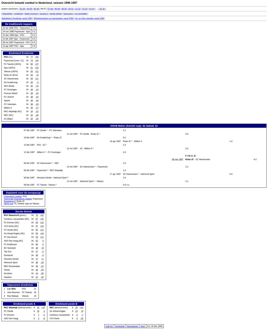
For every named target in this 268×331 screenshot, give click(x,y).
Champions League (13, 196)
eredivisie (18, 13)
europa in (43, 13)
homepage (120, 326)
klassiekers (7, 13)
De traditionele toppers (19, 24)
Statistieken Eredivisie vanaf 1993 (16, 18)
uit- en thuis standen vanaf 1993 (89, 18)
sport (142, 326)
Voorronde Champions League (18, 199)
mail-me (109, 326)
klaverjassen (132, 326)
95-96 (36, 9)
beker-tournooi (31, 13)
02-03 (85, 9)
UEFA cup (8, 203)
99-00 (64, 9)
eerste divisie (56, 13)
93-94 (22, 9)
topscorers (68, 13)
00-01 (71, 9)
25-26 (102, 9)
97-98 (50, 9)
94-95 (29, 9)
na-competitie (81, 13)
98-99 (57, 9)
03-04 (92, 9)
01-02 (78, 9)
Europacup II (10, 201)
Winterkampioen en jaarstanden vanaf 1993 (53, 18)
